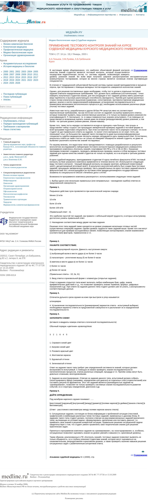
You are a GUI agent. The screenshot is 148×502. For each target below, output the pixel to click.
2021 (23, 80)
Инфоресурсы (125, 15)
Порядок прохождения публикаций (20, 124)
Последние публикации (15, 94)
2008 (17, 74)
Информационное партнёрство (102, 15)
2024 (5, 83)
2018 (5, 80)
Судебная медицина (86, 40)
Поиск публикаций (12, 97)
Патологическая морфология (15, 194)
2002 (17, 71)
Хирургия (7, 202)
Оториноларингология (12, 189)
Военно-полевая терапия (13, 175)
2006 (5, 74)
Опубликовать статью (74, 35)
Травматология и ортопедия (15, 199)
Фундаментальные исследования (20, 63)
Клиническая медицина (15, 47)
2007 (11, 74)
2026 (17, 83)
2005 (35, 71)
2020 (17, 80)
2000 (5, 71)
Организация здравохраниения (18, 55)
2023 (35, 80)
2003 (23, 71)
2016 (29, 77)
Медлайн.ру (79, 15)
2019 (11, 80)
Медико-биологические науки (18, 52)
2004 (29, 71)
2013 (11, 77)
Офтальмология (10, 191)
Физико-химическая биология (18, 44)
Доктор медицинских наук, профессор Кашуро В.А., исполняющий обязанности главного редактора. (24, 146)
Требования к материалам (16, 126)
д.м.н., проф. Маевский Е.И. (15, 157)
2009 (23, 74)
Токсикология (9, 197)
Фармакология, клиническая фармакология (21, 205)
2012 (5, 77)
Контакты (140, 15)
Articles (6, 99)
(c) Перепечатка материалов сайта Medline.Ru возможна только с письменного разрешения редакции (74, 494)
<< (139, 70)
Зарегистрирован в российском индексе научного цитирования (26, 481)
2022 (29, 80)
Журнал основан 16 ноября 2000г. (43, 485)
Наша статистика (11, 129)
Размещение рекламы (74, 498)
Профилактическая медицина (18, 50)
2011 (35, 74)
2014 (17, 77)
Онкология (7, 183)
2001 (11, 71)
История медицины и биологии (18, 66)
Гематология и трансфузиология (16, 178)
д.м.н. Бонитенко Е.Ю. (12, 159)
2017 (35, 77)
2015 (23, 77)
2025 (11, 83)
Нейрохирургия (9, 180)
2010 (29, 74)
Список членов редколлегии (15, 167)
